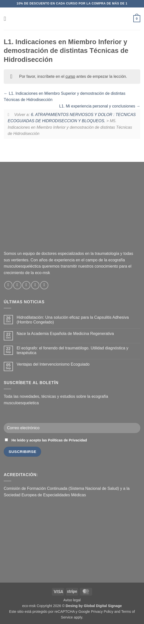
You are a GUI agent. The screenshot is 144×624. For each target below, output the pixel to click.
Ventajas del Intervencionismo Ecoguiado (53, 364)
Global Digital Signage (103, 606)
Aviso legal (71, 600)
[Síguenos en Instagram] (17, 285)
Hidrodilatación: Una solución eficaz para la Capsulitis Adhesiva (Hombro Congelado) (73, 319)
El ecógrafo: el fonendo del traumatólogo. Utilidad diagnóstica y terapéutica (72, 350)
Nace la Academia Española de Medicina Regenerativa (65, 333)
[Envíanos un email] (26, 285)
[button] (7, 18)
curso (70, 76)
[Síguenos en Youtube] (44, 285)
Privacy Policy (102, 612)
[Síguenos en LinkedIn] (35, 285)
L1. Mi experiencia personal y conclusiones (100, 106)
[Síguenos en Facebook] (8, 285)
